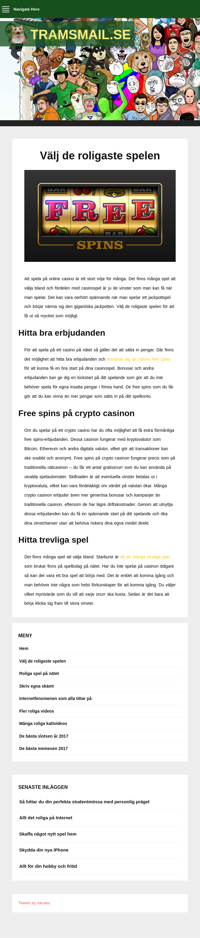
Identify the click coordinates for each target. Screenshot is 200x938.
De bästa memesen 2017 (43, 748)
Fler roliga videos (36, 711)
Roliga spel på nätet (39, 673)
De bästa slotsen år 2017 (43, 736)
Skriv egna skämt (36, 686)
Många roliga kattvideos (43, 723)
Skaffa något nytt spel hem (48, 833)
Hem (23, 648)
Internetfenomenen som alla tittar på (55, 698)
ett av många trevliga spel (145, 556)
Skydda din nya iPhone (43, 849)
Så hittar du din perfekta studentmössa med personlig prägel (84, 801)
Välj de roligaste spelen (42, 661)
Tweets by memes (34, 903)
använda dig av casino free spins (138, 359)
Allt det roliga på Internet (45, 817)
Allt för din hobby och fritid (48, 866)
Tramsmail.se (80, 34)
